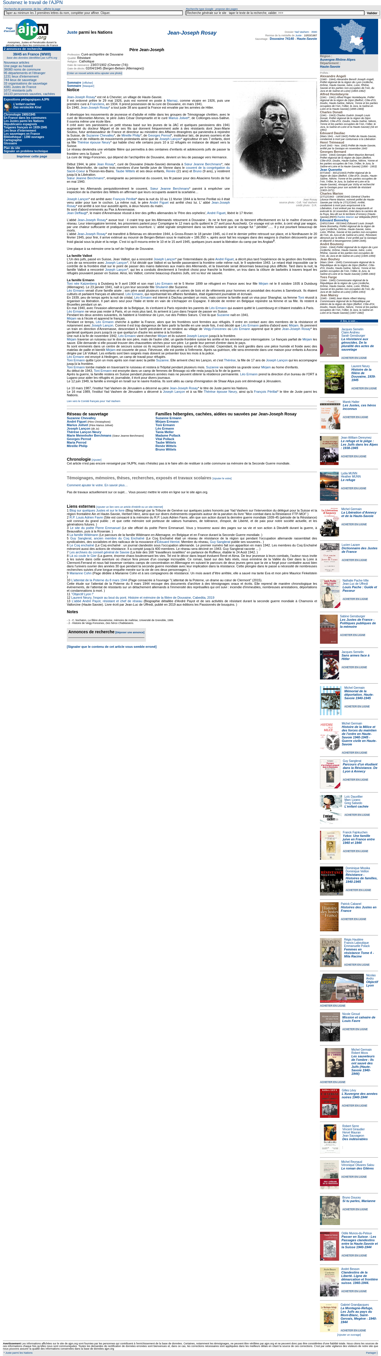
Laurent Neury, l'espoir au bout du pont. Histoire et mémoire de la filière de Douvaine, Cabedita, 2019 (142, 597)
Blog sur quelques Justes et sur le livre (97, 510)
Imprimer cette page (32, 156)
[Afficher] (87, 82)
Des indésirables (355, 1139)
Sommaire (74, 82)
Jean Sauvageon (353, 1135)
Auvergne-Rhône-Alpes (337, 59)
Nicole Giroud (351, 1014)
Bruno (197, 171)
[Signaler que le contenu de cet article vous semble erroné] (112, 646)
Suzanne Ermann (168, 418)
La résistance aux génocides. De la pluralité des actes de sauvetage (357, 344)
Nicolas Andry (371, 977)
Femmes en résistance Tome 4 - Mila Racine (359, 953)
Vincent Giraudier (353, 1129)
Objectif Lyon (372, 983)
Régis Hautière (353, 939)
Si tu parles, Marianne (358, 1201)
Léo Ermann (164, 283)
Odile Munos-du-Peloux (356, 1233)
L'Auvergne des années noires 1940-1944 (360, 1095)
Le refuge (348, 480)
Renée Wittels (165, 446)
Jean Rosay (105, 164)
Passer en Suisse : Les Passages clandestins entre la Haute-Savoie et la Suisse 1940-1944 (359, 1242)
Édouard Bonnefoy (334, 220)
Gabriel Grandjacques (355, 1304)
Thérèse (230, 360)
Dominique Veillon (357, 871)
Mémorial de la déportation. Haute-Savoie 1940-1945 (359, 694)
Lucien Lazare (351, 544)
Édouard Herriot (168, 542)
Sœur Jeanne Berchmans (202, 164)
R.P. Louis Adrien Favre (86, 517)
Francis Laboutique (356, 942)
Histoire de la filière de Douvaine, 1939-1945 (363, 375)
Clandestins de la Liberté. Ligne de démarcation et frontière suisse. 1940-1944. (359, 1278)
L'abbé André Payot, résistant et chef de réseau (107, 601)
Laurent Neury (360, 366)
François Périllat (124, 199)
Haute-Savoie (330, 66)
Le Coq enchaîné (81, 545)
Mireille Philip (130, 135)
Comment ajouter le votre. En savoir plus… (97, 485)
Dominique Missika (358, 868)
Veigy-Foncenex (215, 329)
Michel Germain (351, 509)
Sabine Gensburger (352, 616)
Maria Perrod (76, 442)
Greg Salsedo (353, 803)
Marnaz (172, 100)
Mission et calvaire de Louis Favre (358, 1019)
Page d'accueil (9, 30)
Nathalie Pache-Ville (356, 580)
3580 (314, 32)
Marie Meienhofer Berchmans (89, 435)
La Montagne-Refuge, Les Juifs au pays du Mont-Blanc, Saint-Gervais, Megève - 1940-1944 (359, 1315)
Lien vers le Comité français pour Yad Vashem (93, 401)
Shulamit (161, 287)
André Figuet (159, 202)
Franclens (97, 104)
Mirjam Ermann (166, 421)
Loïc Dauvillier (353, 796)
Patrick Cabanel (351, 903)
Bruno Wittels (165, 449)
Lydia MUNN (349, 473)
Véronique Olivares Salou (357, 1165)
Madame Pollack (167, 435)
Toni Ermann (76, 360)
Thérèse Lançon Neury (84, 432)
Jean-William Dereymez (356, 437)
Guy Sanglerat (352, 761)
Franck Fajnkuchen (355, 832)
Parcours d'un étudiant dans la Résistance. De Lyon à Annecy (360, 768)
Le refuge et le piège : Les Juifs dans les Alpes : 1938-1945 (359, 444)
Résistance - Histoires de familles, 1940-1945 (362, 878)
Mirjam (263, 283)
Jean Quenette (331, 169)
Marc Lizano (352, 799)
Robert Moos (359, 1052)
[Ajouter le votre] (222, 478)
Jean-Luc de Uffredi (355, 583)
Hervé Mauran (351, 1132)
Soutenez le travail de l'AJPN (33, 2)
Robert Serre (350, 1126)
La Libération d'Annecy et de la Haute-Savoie (359, 514)
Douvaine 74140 (282, 38)
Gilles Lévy (349, 1090)
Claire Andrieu (350, 332)
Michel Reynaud (351, 1161)
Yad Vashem (301, 32)
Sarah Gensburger (353, 335)
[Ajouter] (97, 459)
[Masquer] (88, 86)
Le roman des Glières (357, 1168)
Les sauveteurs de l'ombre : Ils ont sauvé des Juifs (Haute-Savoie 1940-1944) (363, 1064)
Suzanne (223, 315)
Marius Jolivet (178, 118)
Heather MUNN (351, 476)
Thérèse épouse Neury (93, 142)
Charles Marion (345, 217)
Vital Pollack (164, 439)
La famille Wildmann (83, 535)
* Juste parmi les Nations (18, 1352)
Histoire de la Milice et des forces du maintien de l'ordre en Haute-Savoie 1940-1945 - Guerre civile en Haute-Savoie (359, 735)
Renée (170, 171)
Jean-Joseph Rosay (81, 97)
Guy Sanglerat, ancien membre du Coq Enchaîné (107, 538)
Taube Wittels (125, 171)
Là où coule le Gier (82, 555)
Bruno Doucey (351, 1197)
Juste (72, 32)
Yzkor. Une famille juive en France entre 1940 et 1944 (359, 839)
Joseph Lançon (170, 139)
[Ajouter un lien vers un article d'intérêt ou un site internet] (129, 506)
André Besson (350, 1269)
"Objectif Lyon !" (82, 594)
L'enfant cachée (356, 806)
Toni (301, 297)
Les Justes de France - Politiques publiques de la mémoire (358, 623)
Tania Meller (164, 432)
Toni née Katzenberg (82, 283)
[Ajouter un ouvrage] (349, 1334)
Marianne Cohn (80, 573)
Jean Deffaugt (77, 213)
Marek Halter (351, 401)
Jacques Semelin (352, 329)
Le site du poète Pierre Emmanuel (95, 528)
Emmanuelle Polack (357, 946)
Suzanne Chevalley (100, 135)
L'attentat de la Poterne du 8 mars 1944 (99, 580)
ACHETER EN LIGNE (354, 357)
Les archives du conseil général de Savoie (99, 552)
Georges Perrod (159, 135)
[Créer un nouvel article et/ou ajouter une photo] (94, 73)
